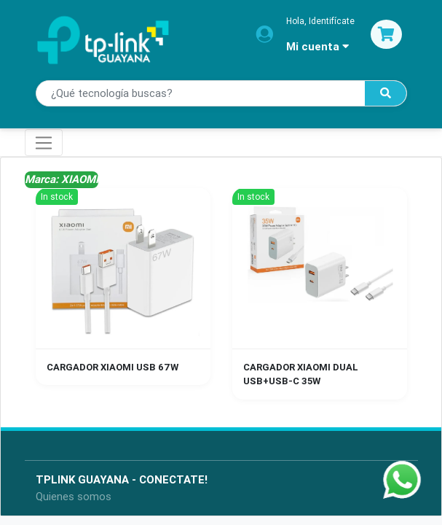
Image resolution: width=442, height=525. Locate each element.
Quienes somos (73, 496)
